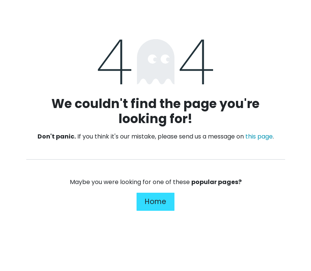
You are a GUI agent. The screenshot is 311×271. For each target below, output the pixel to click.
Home (155, 201)
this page (259, 136)
